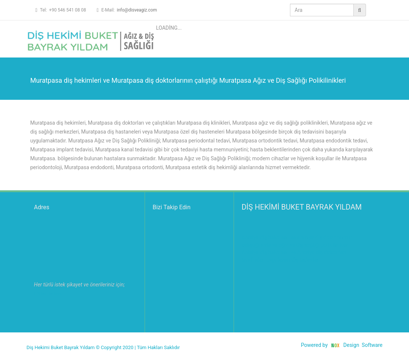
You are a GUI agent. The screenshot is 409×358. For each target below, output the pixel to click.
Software (372, 345)
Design (351, 345)
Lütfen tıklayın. (49, 293)
